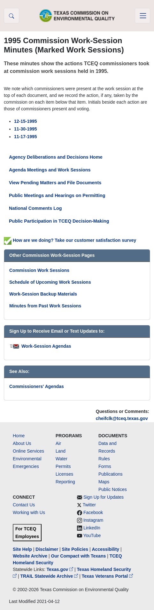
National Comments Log (35, 208)
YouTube (92, 535)
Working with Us (29, 512)
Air (58, 443)
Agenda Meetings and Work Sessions (50, 169)
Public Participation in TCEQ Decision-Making (59, 221)
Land (60, 451)
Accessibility (106, 549)
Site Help (22, 549)
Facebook (93, 512)
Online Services (28, 451)
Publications (110, 474)
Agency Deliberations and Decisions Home (56, 157)
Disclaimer (46, 549)
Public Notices (112, 489)
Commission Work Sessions (39, 270)
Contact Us (24, 504)
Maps (103, 481)
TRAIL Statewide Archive (49, 576)
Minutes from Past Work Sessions (45, 305)
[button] (11, 15)
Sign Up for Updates (103, 497)
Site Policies (75, 549)
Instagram (93, 520)
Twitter (89, 504)
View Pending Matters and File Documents (55, 182)
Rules (104, 458)
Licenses (64, 474)
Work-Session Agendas (46, 346)
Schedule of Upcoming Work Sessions (50, 282)
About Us (22, 443)
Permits (63, 466)
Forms (104, 466)
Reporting (65, 481)
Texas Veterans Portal (107, 576)
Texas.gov (60, 569)
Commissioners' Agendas (36, 386)
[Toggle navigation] (142, 15)
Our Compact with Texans (78, 556)
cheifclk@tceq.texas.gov (122, 418)
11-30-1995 (25, 128)
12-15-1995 (25, 121)
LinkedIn (91, 527)
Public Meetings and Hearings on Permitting (57, 195)
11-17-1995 (25, 136)
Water (61, 458)
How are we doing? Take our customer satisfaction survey (70, 240)
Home (19, 435)
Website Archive (30, 556)
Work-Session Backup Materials (43, 294)
